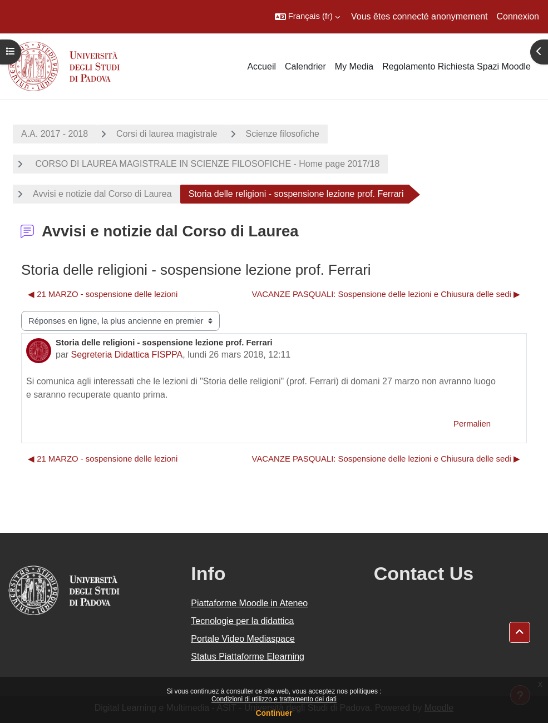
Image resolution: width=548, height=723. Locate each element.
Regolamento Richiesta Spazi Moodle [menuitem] (456, 66)
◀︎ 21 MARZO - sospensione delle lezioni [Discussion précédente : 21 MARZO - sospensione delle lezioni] (102, 294)
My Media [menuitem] (354, 66)
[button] (307, 16)
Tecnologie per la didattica (242, 621)
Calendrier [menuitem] (305, 66)
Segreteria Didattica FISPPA (127, 354)
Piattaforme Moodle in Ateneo (249, 603)
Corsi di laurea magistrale (166, 133)
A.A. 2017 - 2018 (54, 133)
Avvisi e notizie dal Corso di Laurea (102, 194)
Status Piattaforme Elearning (247, 656)
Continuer (273, 713)
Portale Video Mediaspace (243, 638)
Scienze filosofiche (283, 133)
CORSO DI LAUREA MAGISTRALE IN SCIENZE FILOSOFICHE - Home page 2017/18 (206, 164)
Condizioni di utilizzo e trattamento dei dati (274, 699)
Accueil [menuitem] (261, 66)
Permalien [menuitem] (472, 423)
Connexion (518, 16)
